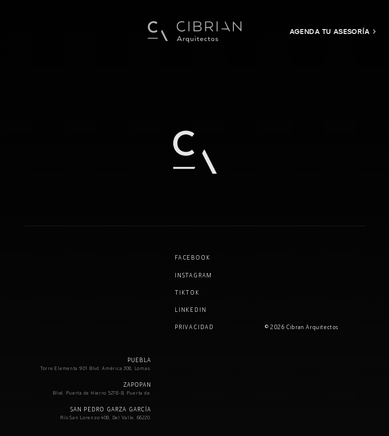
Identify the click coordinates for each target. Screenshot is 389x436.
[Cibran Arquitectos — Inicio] (194, 31)
